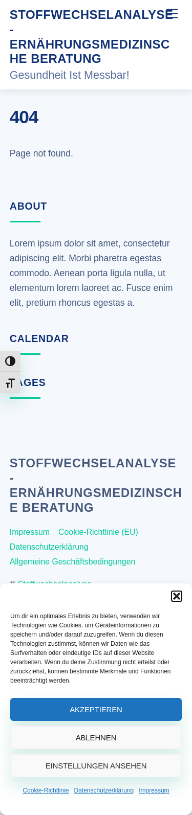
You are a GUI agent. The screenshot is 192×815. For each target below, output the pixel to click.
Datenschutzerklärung (104, 790)
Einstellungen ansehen (96, 765)
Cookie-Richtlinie (46, 790)
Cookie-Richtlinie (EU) (98, 532)
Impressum (154, 790)
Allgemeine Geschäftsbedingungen (73, 561)
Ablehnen (96, 737)
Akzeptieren (96, 709)
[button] (177, 596)
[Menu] (172, 14)
